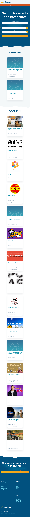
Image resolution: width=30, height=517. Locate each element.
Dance (17, 486)
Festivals (17, 487)
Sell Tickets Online (4, 488)
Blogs (17, 498)
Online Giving (3, 485)
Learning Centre (18, 499)
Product (2, 483)
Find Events (15, 35)
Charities (17, 483)
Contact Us (18, 496)
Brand (17, 502)
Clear (15, 38)
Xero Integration (18, 501)
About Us (2, 513)
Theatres (17, 492)
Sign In (2, 490)
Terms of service (12, 513)
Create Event (15, 472)
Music (17, 488)
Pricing (2, 487)
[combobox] (15, 28)
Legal (6, 513)
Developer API (18, 500)
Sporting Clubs (18, 490)
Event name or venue (15, 21)
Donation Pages (3, 486)
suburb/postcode (15, 26)
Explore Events (3, 482)
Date (15, 30)
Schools (17, 489)
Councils (17, 485)
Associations (18, 482)
